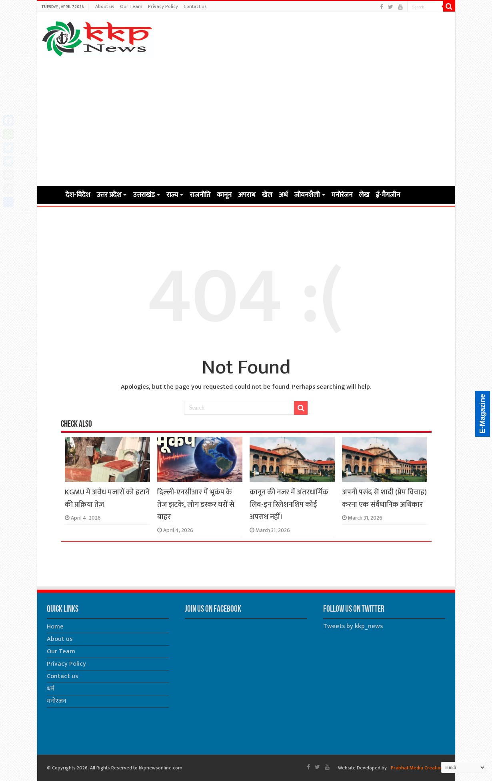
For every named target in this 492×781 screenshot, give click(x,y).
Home (51, 194)
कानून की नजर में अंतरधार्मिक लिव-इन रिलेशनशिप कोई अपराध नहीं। (289, 504)
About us (104, 6)
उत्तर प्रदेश (109, 195)
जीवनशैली (307, 195)
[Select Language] (463, 767)
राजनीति (200, 195)
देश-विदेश (78, 195)
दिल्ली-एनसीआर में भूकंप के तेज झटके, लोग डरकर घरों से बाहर (195, 504)
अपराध (247, 195)
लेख (364, 195)
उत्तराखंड (143, 195)
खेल (267, 195)
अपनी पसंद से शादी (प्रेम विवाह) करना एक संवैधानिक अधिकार (384, 498)
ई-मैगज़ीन (388, 195)
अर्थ (283, 195)
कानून (224, 195)
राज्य (172, 195)
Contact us (195, 6)
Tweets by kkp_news (353, 626)
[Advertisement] (246, 121)
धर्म (50, 688)
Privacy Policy (163, 6)
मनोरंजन (342, 195)
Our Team (131, 6)
